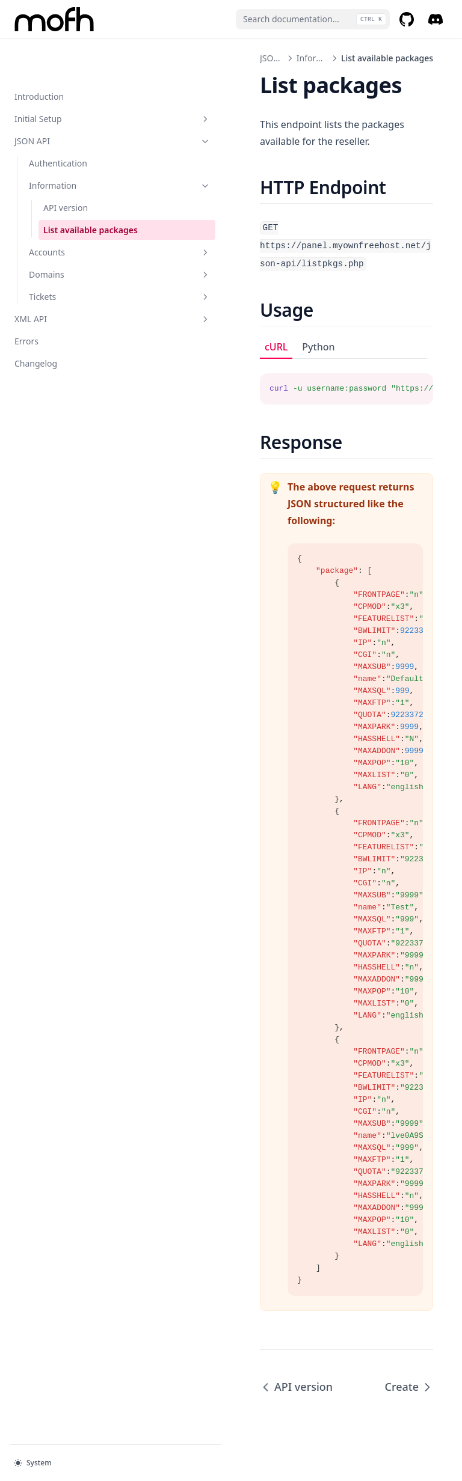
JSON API (74, 102)
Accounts (81, 226)
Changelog (35, 337)
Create (408, 1352)
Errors (26, 315)
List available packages (70, 198)
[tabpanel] (308, 363)
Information (81, 147)
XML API (74, 293)
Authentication (58, 124)
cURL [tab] (199, 328)
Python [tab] (241, 328)
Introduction (39, 58)
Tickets (81, 270)
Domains (81, 248)
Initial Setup (74, 80)
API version (65, 169)
